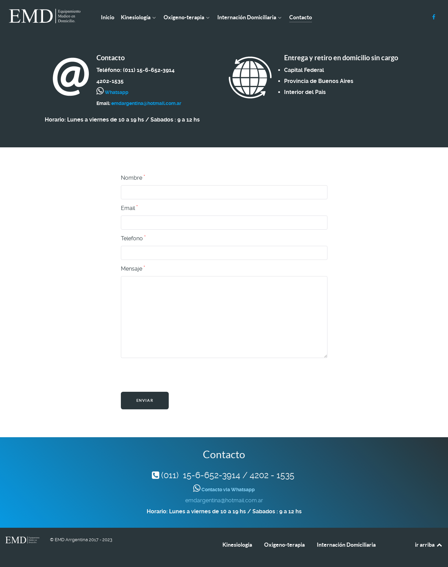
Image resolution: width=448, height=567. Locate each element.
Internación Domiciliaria (346, 545)
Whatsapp (116, 92)
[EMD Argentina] (45, 16)
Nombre (133, 177)
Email (129, 207)
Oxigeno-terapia (284, 545)
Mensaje (133, 268)
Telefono (133, 238)
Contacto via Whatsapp (227, 489)
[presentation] (173, 374)
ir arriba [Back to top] (429, 545)
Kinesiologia (237, 545)
